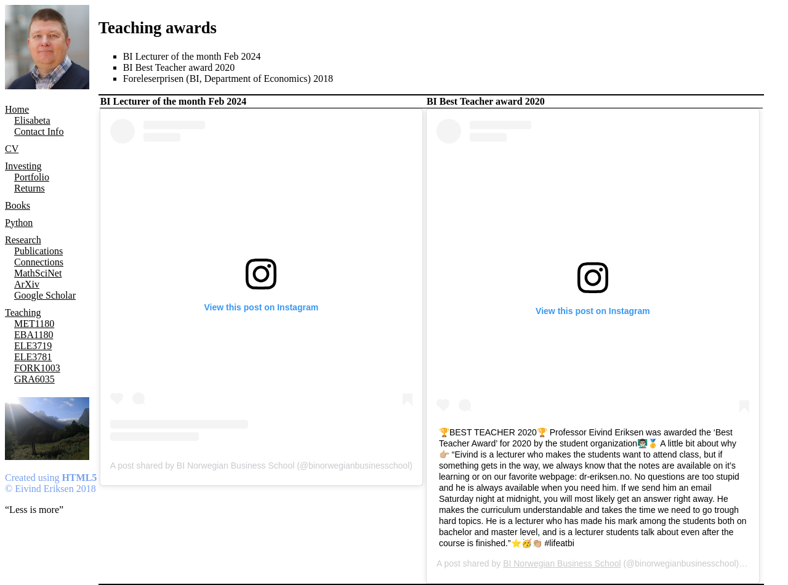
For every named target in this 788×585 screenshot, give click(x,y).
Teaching (23, 312)
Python (19, 222)
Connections (38, 262)
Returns (29, 188)
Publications (38, 251)
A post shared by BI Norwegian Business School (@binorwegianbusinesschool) (261, 465)
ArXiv (26, 284)
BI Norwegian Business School (562, 563)
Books (17, 205)
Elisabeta (32, 120)
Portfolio (31, 177)
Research (23, 240)
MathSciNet (38, 273)
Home (17, 109)
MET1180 (34, 323)
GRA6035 (34, 379)
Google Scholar (45, 295)
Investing (23, 166)
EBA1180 (33, 334)
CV (11, 148)
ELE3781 (33, 357)
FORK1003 (37, 368)
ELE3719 (33, 346)
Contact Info (38, 131)
